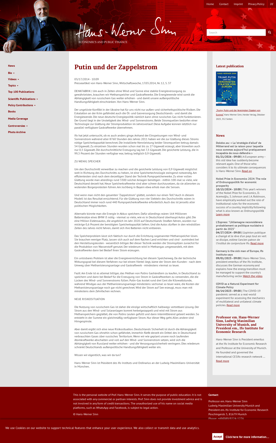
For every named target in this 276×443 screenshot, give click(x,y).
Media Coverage (18, 118)
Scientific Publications (23, 99)
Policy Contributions (22, 105)
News (11, 65)
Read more (257, 243)
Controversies (18, 126)
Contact (223, 4)
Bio (11, 73)
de (271, 4)
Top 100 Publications (21, 91)
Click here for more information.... (247, 437)
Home (210, 4)
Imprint (238, 4)
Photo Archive (17, 132)
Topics (13, 85)
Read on (247, 171)
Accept (217, 437)
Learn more (223, 214)
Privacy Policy (256, 4)
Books (12, 111)
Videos (13, 79)
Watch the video (253, 276)
